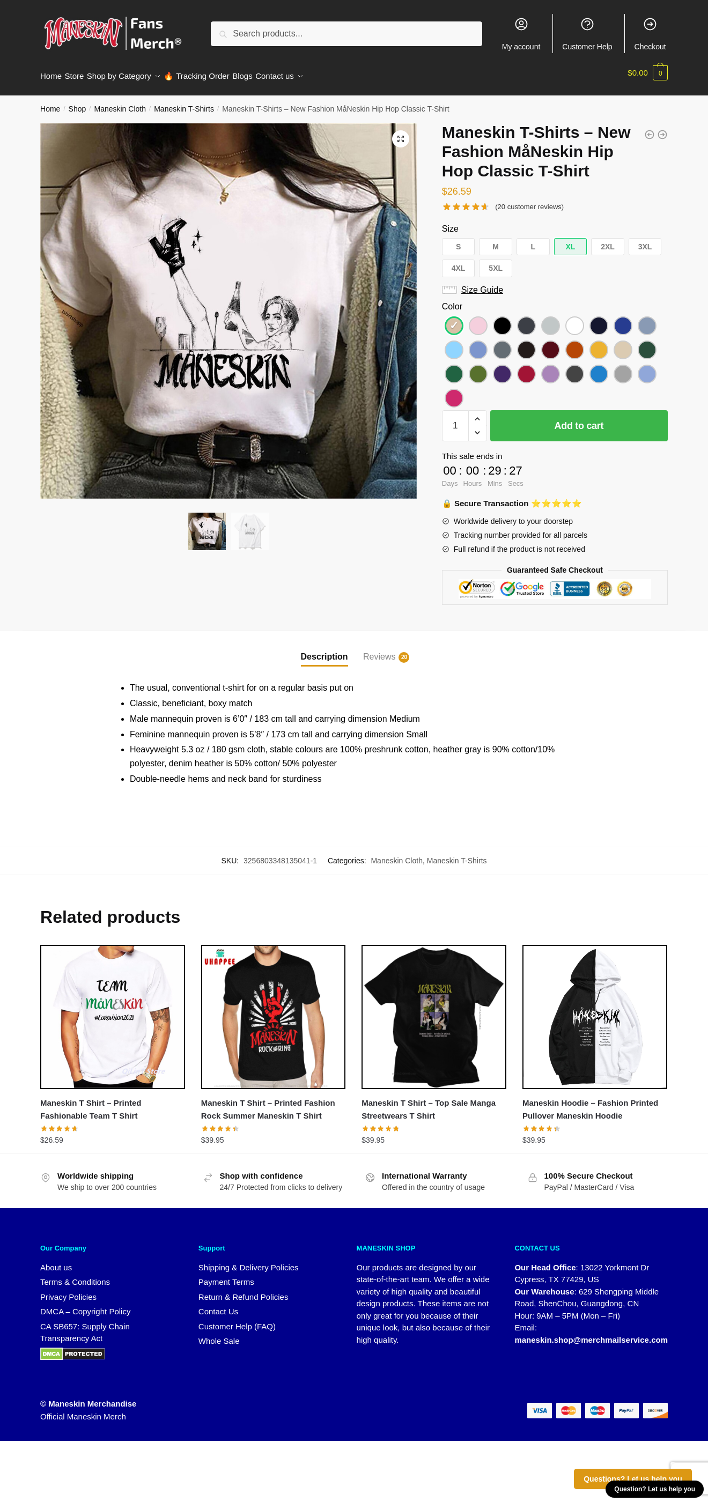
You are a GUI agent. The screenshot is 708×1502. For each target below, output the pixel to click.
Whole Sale (219, 1334)
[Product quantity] (455, 419)
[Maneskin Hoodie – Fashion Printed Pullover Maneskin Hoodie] (594, 1010)
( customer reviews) (529, 200)
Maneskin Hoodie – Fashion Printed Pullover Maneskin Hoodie (590, 1103)
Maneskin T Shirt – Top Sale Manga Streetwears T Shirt (429, 1103)
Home (50, 102)
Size (450, 222)
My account (521, 34)
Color (452, 300)
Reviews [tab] (379, 651)
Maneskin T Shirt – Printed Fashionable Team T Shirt (90, 1103)
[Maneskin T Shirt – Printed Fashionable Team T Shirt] (112, 1010)
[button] (400, 132)
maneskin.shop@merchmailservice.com (591, 1333)
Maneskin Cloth (120, 102)
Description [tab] (324, 650)
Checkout (650, 34)
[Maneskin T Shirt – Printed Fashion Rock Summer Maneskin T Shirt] (273, 1010)
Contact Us (218, 1304)
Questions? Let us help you (633, 1479)
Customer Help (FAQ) (237, 1320)
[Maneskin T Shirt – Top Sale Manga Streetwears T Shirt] (434, 1010)
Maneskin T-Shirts (184, 102)
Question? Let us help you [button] (654, 1489)
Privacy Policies (68, 1290)
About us (56, 1261)
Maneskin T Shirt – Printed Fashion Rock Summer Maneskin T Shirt (268, 1103)
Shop (77, 102)
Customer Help (587, 34)
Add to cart (579, 419)
